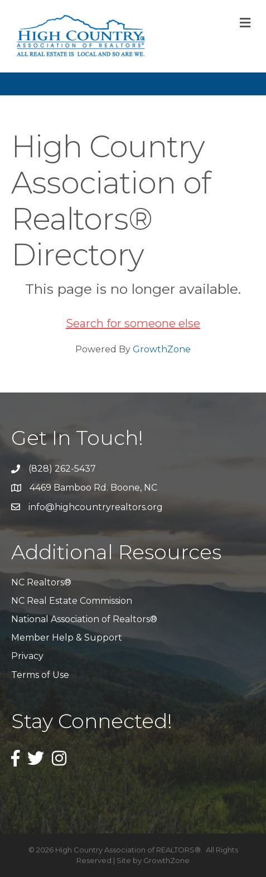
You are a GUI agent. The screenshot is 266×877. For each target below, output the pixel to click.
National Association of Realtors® (84, 619)
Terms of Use (40, 675)
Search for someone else (133, 323)
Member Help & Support (66, 637)
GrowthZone (162, 349)
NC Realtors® (41, 582)
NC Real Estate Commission (71, 600)
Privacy (27, 656)
